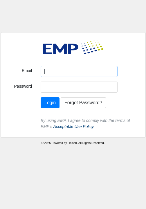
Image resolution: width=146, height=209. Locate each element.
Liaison (72, 143)
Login (50, 102)
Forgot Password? (83, 102)
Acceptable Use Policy (73, 126)
